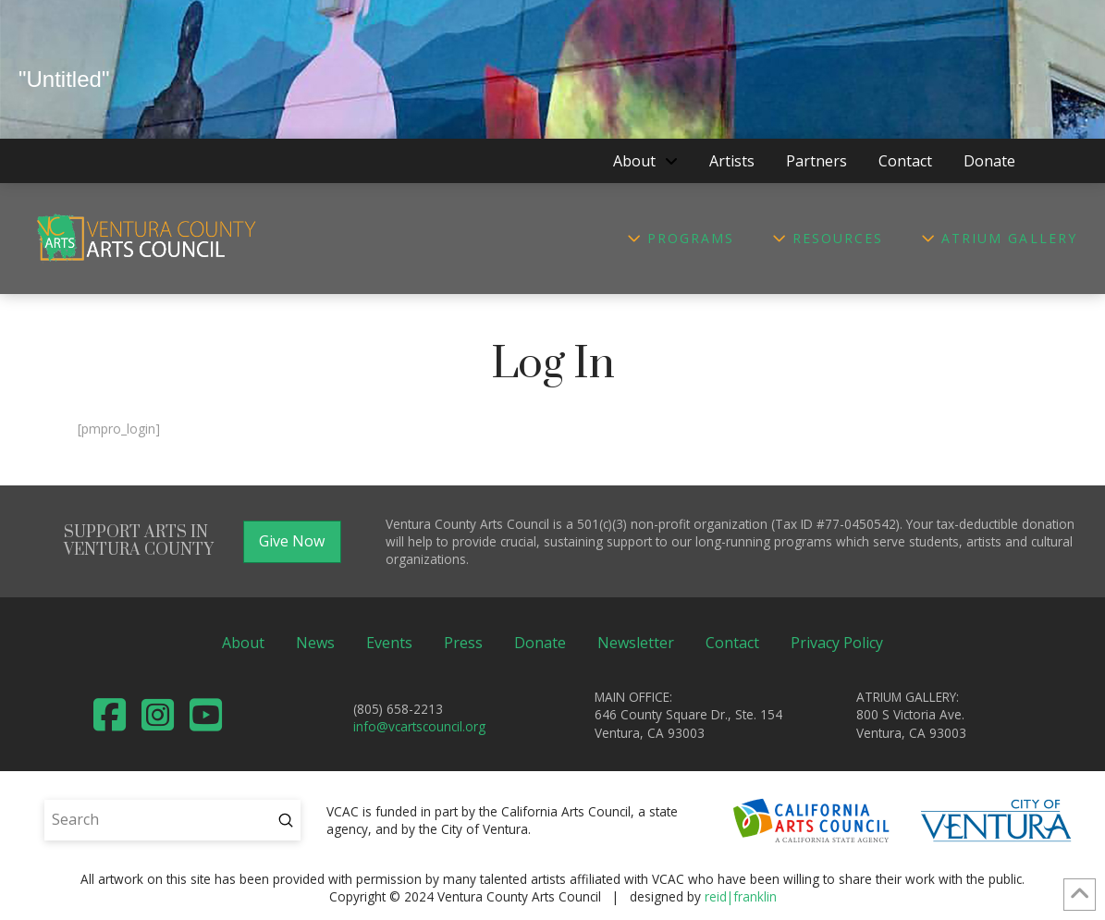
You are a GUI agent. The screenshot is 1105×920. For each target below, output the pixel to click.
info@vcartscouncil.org (419, 726)
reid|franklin (741, 896)
